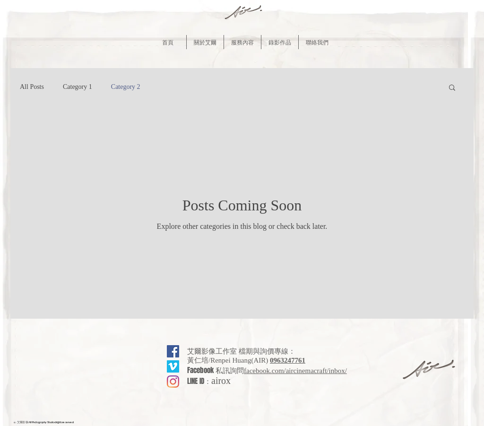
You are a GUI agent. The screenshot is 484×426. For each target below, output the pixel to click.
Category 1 (77, 86)
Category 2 (125, 86)
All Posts (32, 86)
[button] (205, 42)
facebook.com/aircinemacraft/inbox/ (295, 370)
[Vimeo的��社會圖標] (173, 366)
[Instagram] (173, 381)
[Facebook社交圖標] (173, 351)
